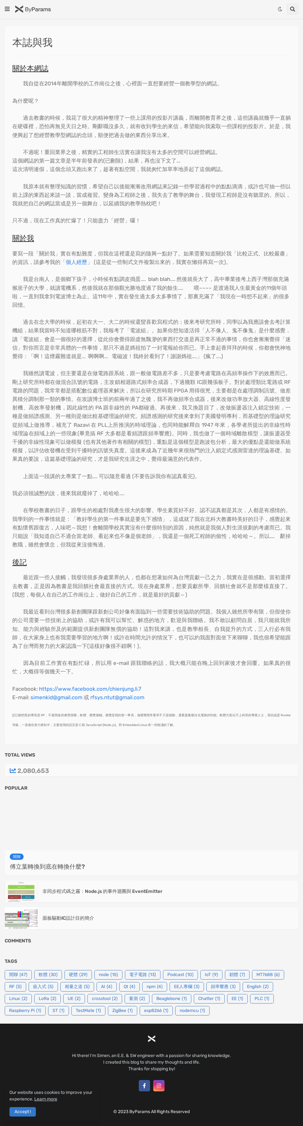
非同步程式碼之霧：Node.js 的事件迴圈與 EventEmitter (102, 891)
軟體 (48, 974)
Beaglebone (171, 998)
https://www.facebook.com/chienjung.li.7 (90, 689)
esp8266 (156, 1010)
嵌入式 (43, 986)
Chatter (209, 998)
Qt (129, 986)
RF (15, 986)
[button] (7, 9)
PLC (262, 998)
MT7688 (268, 974)
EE (237, 998)
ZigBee (122, 1010)
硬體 (78, 974)
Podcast (180, 974)
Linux (18, 998)
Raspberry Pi (25, 1010)
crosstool (105, 998)
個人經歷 (76, 262)
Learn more (45, 1099)
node (108, 974)
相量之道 (77, 986)
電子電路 (142, 974)
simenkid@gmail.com (56, 697)
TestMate (88, 1010)
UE (74, 998)
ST (59, 1010)
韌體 (237, 974)
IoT (211, 974)
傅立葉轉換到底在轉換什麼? (47, 866)
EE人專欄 (186, 986)
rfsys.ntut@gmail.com (117, 697)
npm (155, 986)
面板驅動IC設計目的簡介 (68, 918)
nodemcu (192, 1010)
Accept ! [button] (22, 1111)
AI (106, 986)
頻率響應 (223, 986)
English (258, 986)
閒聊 (18, 974)
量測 (137, 998)
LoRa (47, 998)
